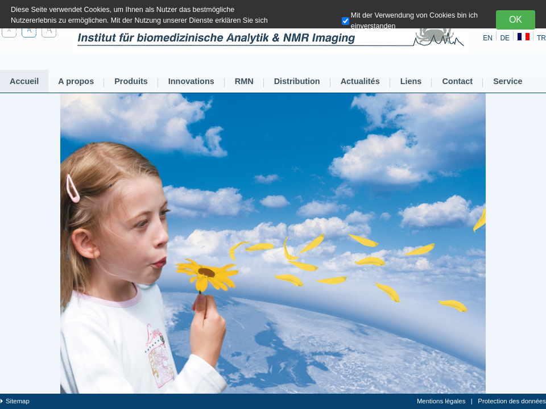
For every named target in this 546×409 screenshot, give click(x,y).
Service (507, 81)
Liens (411, 81)
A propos (76, 81)
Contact (457, 81)
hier (237, 31)
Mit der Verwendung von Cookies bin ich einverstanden (414, 20)
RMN (244, 81)
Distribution (297, 81)
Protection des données (512, 401)
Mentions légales (441, 401)
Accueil (24, 81)
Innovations (191, 81)
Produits (131, 81)
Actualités (360, 81)
